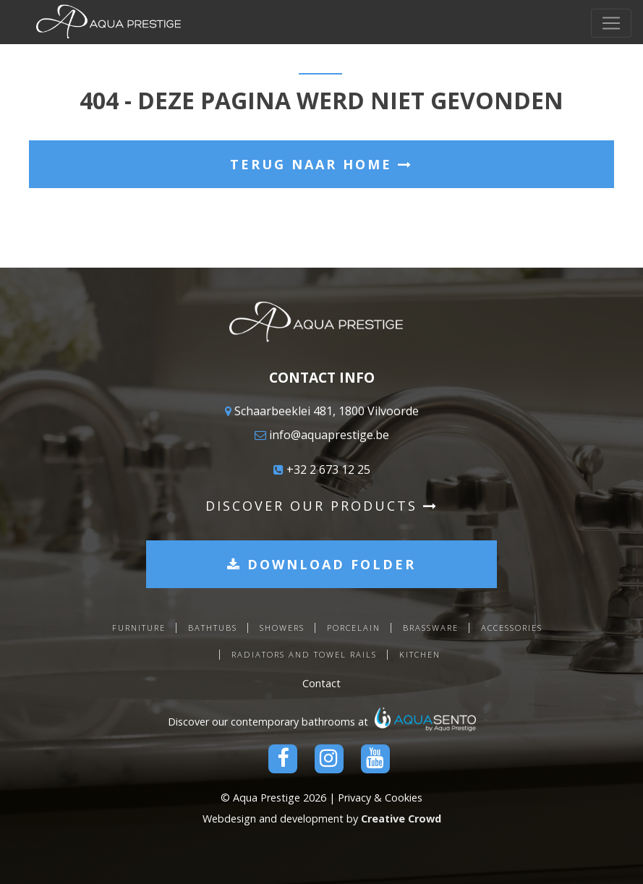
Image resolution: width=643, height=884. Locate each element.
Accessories (511, 627)
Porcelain (353, 627)
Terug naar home (321, 164)
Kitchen (419, 654)
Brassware (431, 627)
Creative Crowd (401, 818)
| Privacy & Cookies (375, 797)
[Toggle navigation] (611, 23)
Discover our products (321, 505)
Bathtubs (212, 627)
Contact (321, 683)
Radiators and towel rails (304, 654)
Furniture (139, 627)
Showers (282, 627)
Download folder (321, 564)
